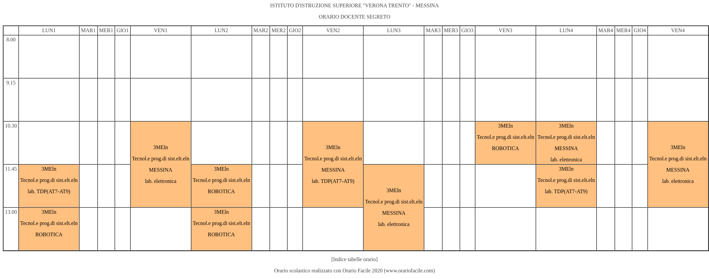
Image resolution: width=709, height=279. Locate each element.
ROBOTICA (505, 148)
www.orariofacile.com (409, 270)
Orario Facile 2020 (362, 270)
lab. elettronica (161, 181)
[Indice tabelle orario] (354, 259)
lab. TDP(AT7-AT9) (333, 181)
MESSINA (160, 170)
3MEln (160, 147)
